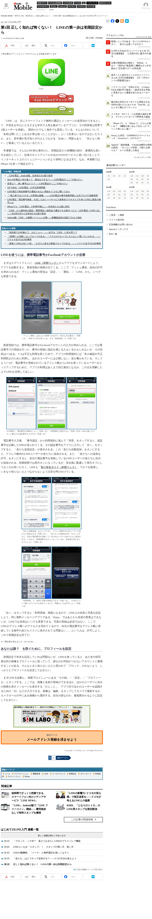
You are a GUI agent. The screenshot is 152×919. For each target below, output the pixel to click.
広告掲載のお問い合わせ (121, 224)
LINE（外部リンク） (47, 263)
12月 (131, 176)
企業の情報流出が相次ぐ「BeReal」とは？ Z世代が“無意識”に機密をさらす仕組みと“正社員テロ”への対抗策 (131, 66)
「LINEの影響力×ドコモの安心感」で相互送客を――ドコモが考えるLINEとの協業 (84, 797)
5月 (108, 176)
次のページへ (62, 758)
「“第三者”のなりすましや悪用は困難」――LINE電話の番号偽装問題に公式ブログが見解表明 (52, 195)
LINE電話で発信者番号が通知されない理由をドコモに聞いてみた (38, 191)
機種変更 (36, 774)
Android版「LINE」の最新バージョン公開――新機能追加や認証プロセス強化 (44, 217)
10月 (142, 176)
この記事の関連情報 (82, 819)
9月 (148, 176)
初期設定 (72, 774)
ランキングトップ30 (142, 157)
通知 (33, 45)
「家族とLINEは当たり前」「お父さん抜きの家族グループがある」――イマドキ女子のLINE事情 (54, 243)
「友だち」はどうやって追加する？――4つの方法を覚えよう (44, 858)
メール (7, 774)
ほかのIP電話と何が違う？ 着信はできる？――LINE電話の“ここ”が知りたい (45, 179)
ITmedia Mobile (7, 16)
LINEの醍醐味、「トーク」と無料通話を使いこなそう (41, 852)
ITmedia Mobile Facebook (113, 20)
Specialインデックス (118, 229)
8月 (132, 179)
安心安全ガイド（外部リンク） (59, 467)
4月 (114, 176)
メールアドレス (58, 774)
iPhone (27, 776)
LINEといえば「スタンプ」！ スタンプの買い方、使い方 (43, 847)
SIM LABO (77, 707)
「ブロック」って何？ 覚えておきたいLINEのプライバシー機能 (46, 841)
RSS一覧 (113, 234)
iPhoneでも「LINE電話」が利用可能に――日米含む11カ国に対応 (38, 206)
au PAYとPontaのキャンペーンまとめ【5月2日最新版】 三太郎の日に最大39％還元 (131, 53)
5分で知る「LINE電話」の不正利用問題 (26, 187)
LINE (46, 774)
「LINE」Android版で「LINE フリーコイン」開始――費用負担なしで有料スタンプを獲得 (30, 809)
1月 (108, 179)
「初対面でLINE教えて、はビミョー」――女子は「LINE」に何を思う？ (42, 232)
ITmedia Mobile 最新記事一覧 (122, 20)
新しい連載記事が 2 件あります (52, 835)
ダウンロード (85, 774)
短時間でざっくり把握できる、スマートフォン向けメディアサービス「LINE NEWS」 (29, 797)
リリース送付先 (116, 220)
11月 (137, 176)
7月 (137, 179)
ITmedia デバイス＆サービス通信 (108, 20)
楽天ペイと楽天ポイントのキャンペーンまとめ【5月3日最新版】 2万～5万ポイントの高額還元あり (130, 78)
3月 (119, 176)
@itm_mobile (117, 20)
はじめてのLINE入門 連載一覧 (20, 829)
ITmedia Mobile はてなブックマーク (127, 20)
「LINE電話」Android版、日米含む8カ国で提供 (30, 176)
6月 (142, 179)
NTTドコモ (19, 16)
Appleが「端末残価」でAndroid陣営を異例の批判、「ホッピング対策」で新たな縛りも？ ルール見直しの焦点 (131, 148)
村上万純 (90, 38)
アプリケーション (21, 774)
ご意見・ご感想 (116, 215)
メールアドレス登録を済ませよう (52, 739)
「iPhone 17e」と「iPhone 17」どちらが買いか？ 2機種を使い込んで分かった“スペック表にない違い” (131, 126)
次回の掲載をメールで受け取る (90, 869)
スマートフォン (14, 776)
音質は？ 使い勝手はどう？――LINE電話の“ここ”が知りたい (37, 183)
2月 (125, 176)
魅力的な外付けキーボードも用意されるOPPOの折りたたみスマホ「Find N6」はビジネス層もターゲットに (130, 105)
